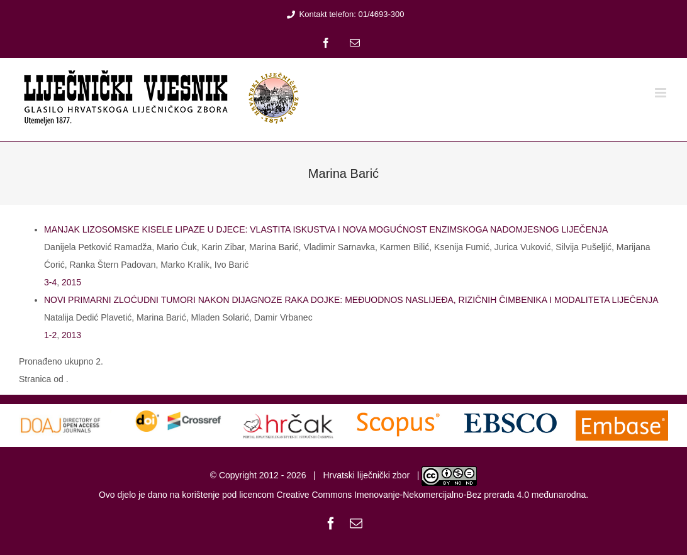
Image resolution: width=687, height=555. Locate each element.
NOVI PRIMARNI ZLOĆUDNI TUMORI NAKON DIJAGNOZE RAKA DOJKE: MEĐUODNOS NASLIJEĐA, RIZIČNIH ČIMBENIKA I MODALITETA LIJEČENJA (351, 300)
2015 (71, 282)
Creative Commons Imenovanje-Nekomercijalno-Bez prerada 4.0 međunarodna (431, 495)
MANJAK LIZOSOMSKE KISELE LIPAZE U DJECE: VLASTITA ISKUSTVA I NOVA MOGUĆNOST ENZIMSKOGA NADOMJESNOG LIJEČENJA (326, 229)
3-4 (50, 282)
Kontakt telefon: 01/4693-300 (344, 14)
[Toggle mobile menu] (661, 92)
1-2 (50, 335)
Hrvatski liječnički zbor (366, 475)
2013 (71, 335)
